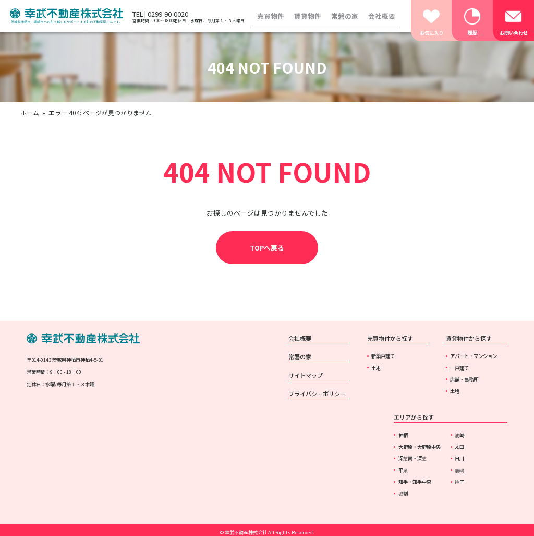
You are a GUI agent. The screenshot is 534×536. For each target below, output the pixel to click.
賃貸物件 (307, 16)
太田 (459, 446)
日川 (459, 458)
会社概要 (381, 16)
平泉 (403, 470)
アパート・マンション (473, 356)
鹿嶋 (459, 470)
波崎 (459, 435)
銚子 (459, 481)
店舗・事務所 (464, 379)
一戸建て (459, 368)
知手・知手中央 (414, 481)
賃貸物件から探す (469, 338)
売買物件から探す (390, 338)
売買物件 (270, 16)
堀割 (403, 493)
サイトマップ (305, 375)
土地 (376, 368)
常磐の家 (344, 16)
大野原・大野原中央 (419, 446)
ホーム (29, 112)
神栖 (403, 435)
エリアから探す (414, 417)
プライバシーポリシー (317, 393)
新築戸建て (383, 356)
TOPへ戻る (267, 248)
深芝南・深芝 (412, 458)
